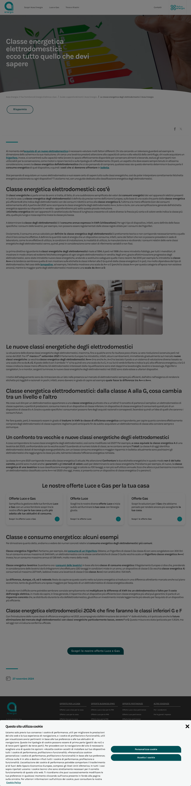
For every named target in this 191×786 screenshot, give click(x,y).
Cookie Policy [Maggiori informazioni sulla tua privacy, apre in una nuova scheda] (13, 784)
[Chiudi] (187, 728)
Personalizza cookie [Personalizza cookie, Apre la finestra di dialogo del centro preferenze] (146, 750)
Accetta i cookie (146, 759)
